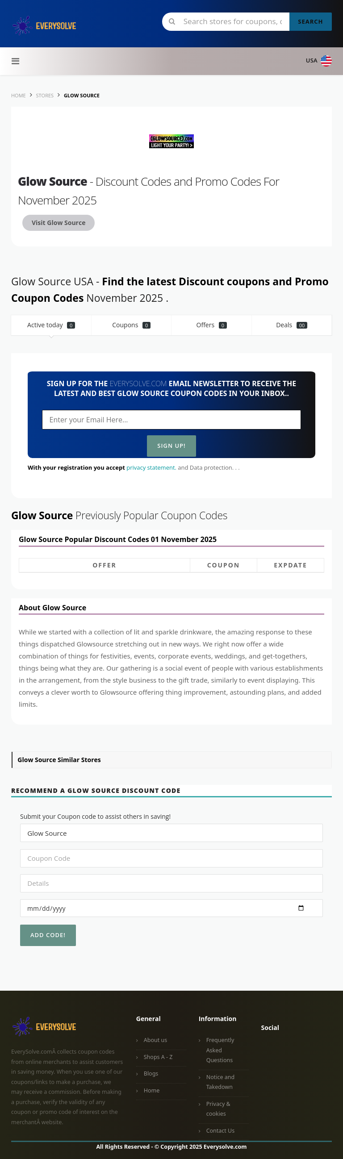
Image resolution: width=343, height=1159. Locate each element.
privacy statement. (151, 467)
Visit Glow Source (58, 222)
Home (152, 1090)
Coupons (131, 325)
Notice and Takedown (220, 1082)
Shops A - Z (158, 1057)
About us (155, 1040)
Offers (212, 325)
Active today (51, 325)
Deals (291, 325)
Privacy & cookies (218, 1109)
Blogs (151, 1073)
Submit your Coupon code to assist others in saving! (95, 816)
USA (319, 61)
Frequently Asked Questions (220, 1050)
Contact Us (220, 1130)
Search (310, 21)
